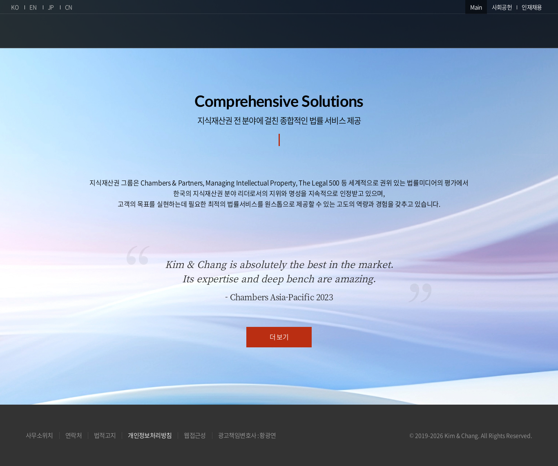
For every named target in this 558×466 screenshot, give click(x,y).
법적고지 (105, 435)
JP (51, 7)
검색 (541, 30)
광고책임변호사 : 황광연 (247, 435)
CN (68, 7)
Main (476, 7)
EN (32, 7)
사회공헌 (502, 7)
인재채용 (532, 7)
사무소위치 (39, 435)
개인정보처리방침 (150, 435)
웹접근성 (194, 435)
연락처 (73, 435)
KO (14, 7)
